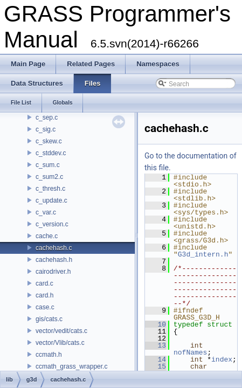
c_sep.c (47, 117)
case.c (45, 307)
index (221, 359)
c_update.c (51, 200)
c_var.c (46, 212)
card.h (44, 295)
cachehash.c (54, 248)
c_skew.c (49, 141)
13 (155, 345)
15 (155, 366)
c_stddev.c (51, 153)
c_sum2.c (49, 177)
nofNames (190, 352)
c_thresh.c (50, 188)
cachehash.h (54, 260)
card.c (44, 283)
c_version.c (52, 224)
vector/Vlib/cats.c (60, 343)
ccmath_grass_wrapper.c (71, 366)
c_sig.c (46, 129)
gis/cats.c (49, 319)
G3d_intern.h (203, 254)
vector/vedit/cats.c (61, 331)
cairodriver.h (53, 271)
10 (155, 324)
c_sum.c (48, 165)
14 (155, 359)
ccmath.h (49, 354)
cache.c (47, 236)
